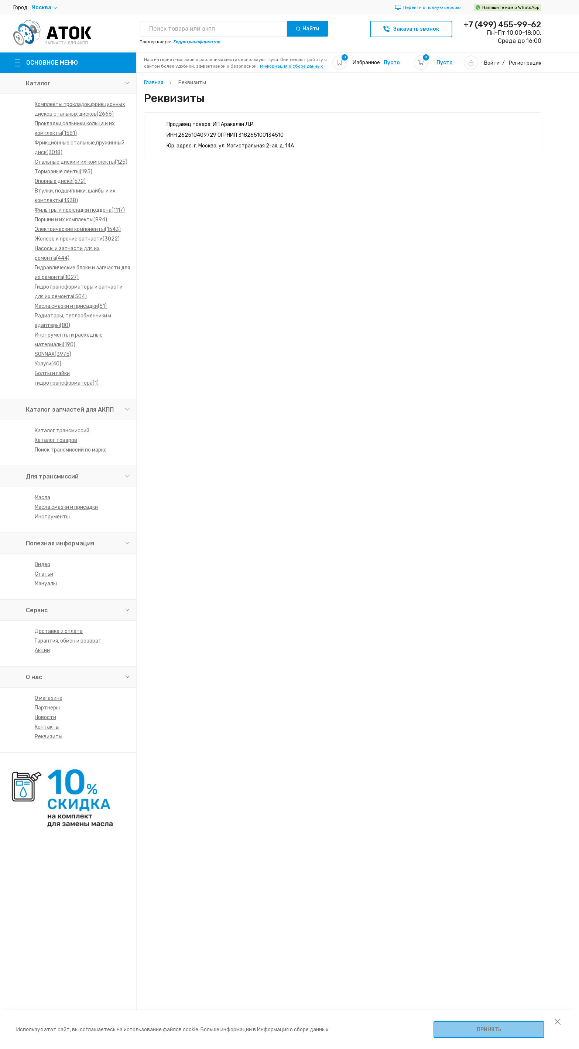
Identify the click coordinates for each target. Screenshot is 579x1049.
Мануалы (46, 583)
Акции (42, 650)
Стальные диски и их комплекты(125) (81, 162)
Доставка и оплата (59, 631)
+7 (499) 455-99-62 (502, 25)
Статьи (44, 574)
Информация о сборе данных (291, 66)
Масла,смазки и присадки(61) (71, 306)
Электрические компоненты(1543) (78, 229)
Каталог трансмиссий (62, 431)
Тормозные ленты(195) (63, 171)
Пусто (392, 62)
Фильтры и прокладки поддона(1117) (80, 210)
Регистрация (525, 63)
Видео (42, 564)
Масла (42, 497)
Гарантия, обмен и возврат (68, 641)
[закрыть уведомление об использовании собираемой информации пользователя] (557, 1021)
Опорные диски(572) (60, 181)
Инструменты (52, 517)
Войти (492, 63)
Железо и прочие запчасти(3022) (77, 239)
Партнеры (47, 708)
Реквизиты (48, 736)
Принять (489, 1029)
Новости (45, 717)
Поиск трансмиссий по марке (71, 450)
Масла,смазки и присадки (66, 507)
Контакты (47, 727)
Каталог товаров (56, 440)
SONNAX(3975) (53, 354)
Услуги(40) (48, 364)
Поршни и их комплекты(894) (71, 220)
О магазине (48, 698)
